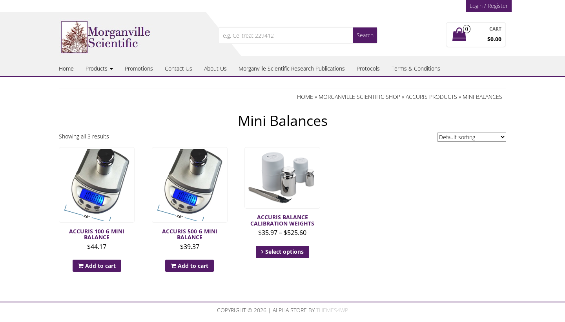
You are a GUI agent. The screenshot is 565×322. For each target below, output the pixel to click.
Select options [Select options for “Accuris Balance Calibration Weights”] (284, 251)
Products (99, 68)
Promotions (139, 68)
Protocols (368, 68)
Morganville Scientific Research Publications (292, 68)
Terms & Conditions (416, 68)
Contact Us (178, 68)
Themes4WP (332, 310)
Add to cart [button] (100, 265)
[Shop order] (471, 137)
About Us (215, 68)
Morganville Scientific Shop (359, 96)
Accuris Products (431, 96)
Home (66, 68)
